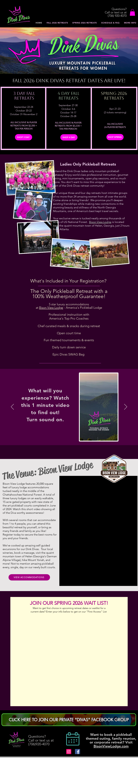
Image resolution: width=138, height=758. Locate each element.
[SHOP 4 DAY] (69, 137)
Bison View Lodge (100, 222)
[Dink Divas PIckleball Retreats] (68, 751)
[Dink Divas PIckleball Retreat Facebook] (77, 751)
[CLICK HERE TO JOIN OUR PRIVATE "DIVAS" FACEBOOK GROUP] (69, 719)
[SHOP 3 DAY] (23, 137)
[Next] (125, 407)
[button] (132, 12)
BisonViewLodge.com (111, 746)
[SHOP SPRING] (115, 137)
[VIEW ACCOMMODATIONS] (29, 577)
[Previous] (12, 407)
